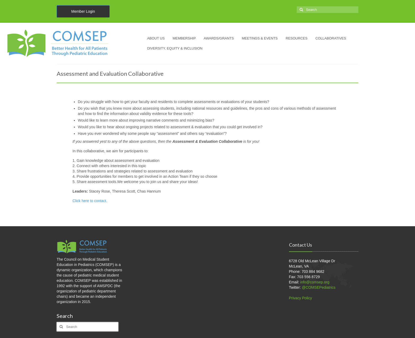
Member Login (83, 11)
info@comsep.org (314, 282)
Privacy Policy (300, 298)
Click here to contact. (90, 201)
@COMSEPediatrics (319, 287)
